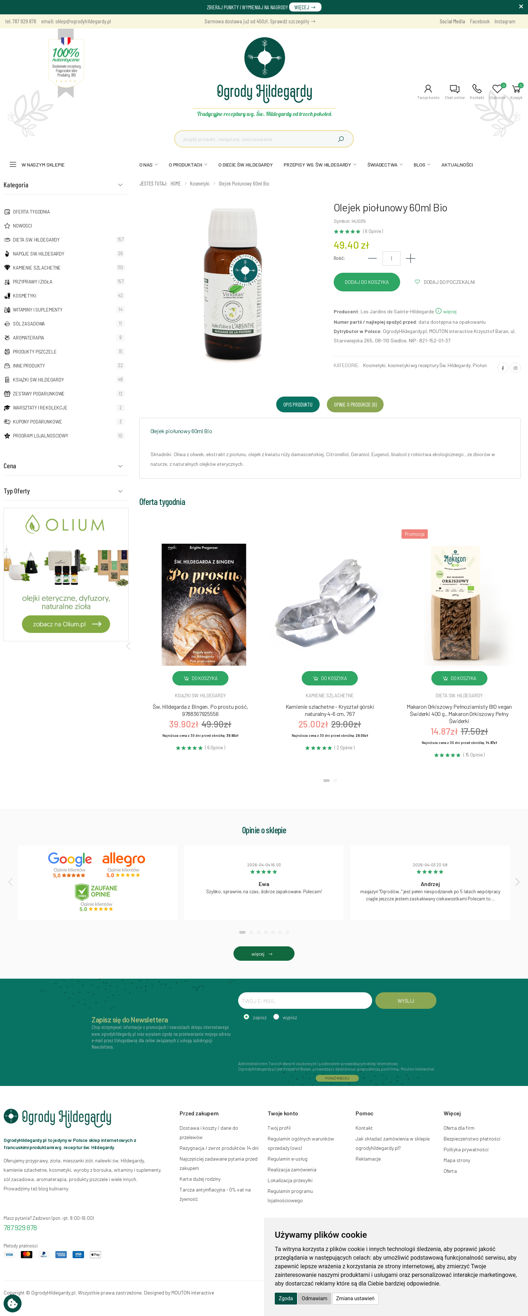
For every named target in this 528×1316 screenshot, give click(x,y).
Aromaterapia (28, 338)
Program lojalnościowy (40, 436)
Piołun (479, 365)
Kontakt (364, 1128)
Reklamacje (368, 1159)
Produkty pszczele (35, 352)
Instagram (505, 21)
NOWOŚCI (22, 226)
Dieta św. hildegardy (459, 695)
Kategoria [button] (16, 184)
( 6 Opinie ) (373, 231)
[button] (428, 91)
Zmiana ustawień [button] (355, 1298)
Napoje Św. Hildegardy (38, 254)
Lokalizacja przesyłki (290, 1180)
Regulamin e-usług (287, 1159)
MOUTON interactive (192, 1292)
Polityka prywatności (466, 1149)
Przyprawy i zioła (32, 282)
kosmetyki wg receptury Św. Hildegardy (429, 365)
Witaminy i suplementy (37, 310)
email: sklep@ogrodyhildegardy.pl (76, 21)
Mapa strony (457, 1160)
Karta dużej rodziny (200, 1179)
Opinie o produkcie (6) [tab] (355, 404)
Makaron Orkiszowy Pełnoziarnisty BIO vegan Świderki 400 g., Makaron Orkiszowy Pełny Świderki (459, 713)
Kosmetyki (24, 296)
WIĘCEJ (305, 7)
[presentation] (128, 645)
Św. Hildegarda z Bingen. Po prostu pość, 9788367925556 (200, 710)
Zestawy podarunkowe (39, 394)
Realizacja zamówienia (292, 1169)
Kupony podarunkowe (37, 422)
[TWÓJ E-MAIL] (305, 1000)
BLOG (419, 164)
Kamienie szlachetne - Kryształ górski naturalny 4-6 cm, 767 (330, 710)
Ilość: (340, 258)
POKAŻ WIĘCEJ (337, 1078)
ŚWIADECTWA (382, 164)
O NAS (146, 164)
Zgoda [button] (286, 1298)
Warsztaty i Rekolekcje (40, 408)
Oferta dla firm (459, 1128)
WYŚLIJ (406, 1001)
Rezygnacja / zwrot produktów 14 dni (219, 1148)
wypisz (290, 1017)
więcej (446, 311)
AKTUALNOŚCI (457, 164)
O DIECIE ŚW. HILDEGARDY (245, 164)
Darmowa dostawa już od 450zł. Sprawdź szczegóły (260, 21)
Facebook (480, 21)
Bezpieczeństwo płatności (472, 1138)
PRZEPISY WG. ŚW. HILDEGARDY (317, 164)
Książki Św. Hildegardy (38, 380)
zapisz (260, 1017)
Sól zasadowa (29, 324)
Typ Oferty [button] (17, 490)
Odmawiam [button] (314, 1298)
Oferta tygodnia (31, 212)
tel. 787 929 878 (20, 21)
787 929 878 (20, 1227)
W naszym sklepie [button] (43, 164)
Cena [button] (10, 465)
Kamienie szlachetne (37, 268)
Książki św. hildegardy (200, 695)
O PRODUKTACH (185, 164)
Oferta (450, 1171)
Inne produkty (29, 366)
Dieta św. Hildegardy (36, 240)
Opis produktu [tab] (297, 404)
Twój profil (279, 1128)
